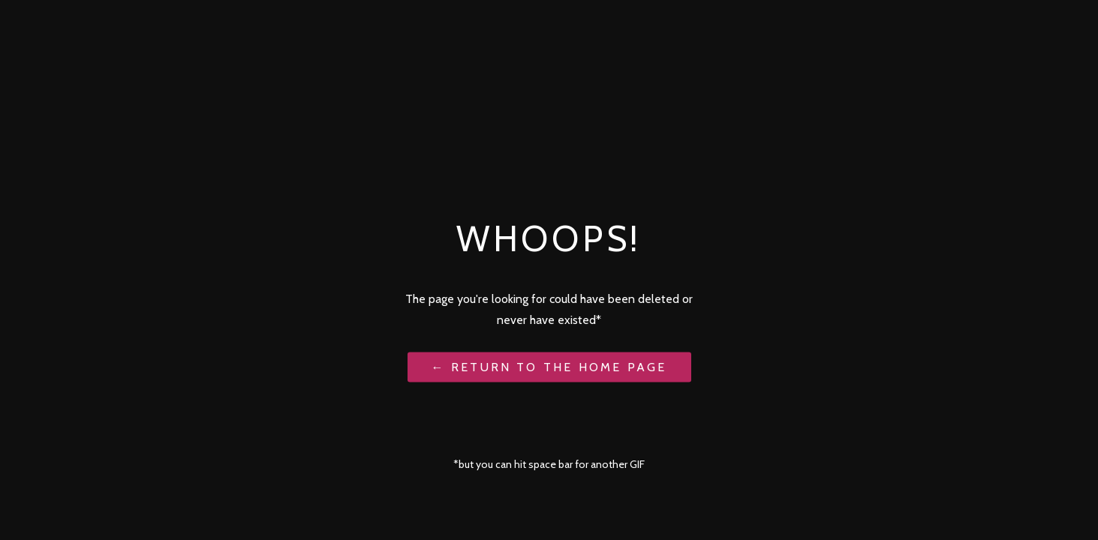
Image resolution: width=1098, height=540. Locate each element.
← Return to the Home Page (549, 366)
